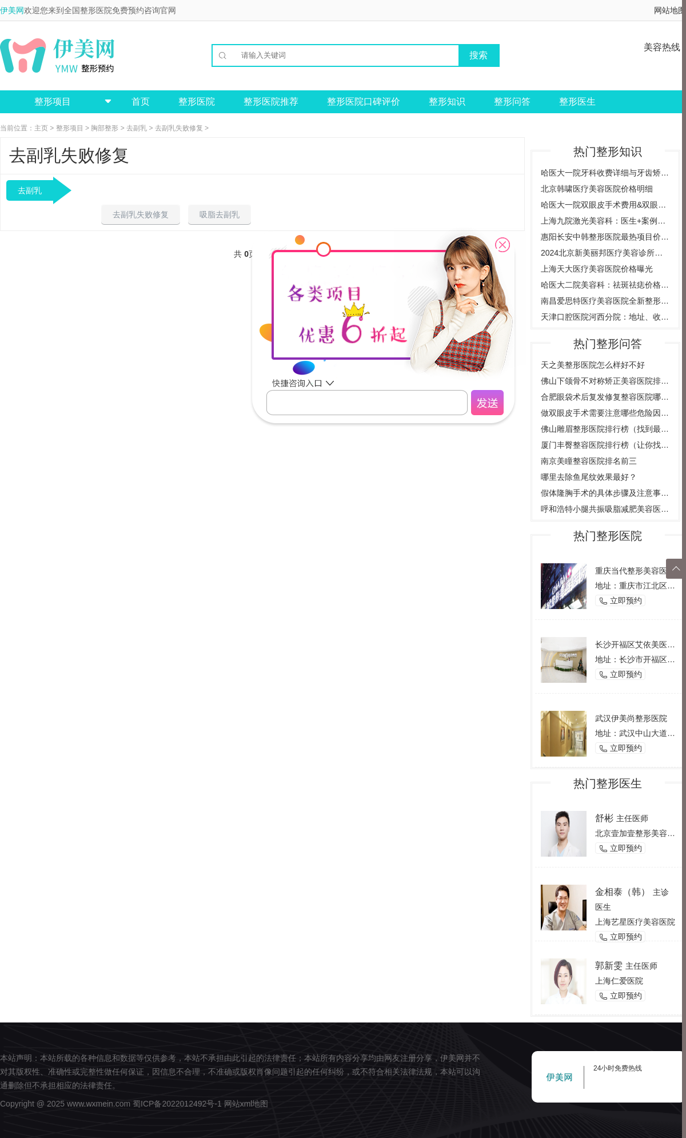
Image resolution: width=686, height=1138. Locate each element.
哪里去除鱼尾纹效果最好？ (589, 477)
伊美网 (12, 10)
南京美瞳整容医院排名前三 (589, 460)
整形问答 (512, 101)
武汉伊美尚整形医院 (631, 718)
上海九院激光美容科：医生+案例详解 (605, 220)
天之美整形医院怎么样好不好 (593, 364)
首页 (140, 101)
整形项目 (69, 128)
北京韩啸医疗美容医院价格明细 (597, 188)
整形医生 (577, 101)
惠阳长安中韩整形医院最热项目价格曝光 (605, 236)
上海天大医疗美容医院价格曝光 (597, 268)
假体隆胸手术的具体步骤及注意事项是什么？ (605, 493)
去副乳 (136, 128)
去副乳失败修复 (179, 128)
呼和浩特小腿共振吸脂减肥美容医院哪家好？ (605, 509)
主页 (41, 128)
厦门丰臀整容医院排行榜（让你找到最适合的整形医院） (605, 444)
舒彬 (604, 818)
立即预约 (620, 601)
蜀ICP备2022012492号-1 (177, 1103)
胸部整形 (104, 128)
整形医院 (196, 101)
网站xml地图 (246, 1103)
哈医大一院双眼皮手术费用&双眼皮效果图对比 (605, 204)
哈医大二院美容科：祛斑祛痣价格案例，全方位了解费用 (605, 284)
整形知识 (447, 101)
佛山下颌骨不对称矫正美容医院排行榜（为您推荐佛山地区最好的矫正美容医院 (605, 380)
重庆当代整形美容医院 (635, 570)
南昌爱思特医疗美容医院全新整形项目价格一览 (605, 300)
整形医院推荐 (271, 101)
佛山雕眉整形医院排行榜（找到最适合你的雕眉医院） (605, 428)
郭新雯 (609, 965)
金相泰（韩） (622, 892)
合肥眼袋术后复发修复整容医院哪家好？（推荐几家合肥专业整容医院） (605, 396)
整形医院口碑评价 (363, 101)
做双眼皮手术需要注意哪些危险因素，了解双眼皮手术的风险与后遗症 (605, 412)
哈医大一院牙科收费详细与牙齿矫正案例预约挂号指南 (605, 172)
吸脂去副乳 (220, 214)
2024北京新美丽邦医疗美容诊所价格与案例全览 (605, 252)
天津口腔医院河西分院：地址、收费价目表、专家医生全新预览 (605, 316)
